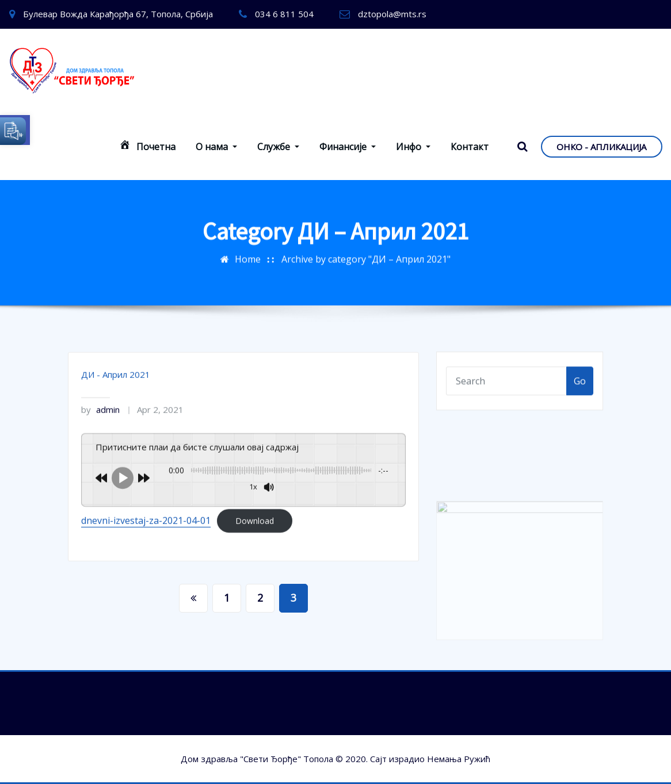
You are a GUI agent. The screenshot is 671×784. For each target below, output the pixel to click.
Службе (278, 146)
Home (248, 254)
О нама (216, 146)
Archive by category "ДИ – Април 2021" (366, 254)
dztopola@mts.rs (392, 14)
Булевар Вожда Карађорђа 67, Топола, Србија (118, 14)
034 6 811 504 (284, 14)
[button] (15, 130)
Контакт (470, 146)
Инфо (413, 146)
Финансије (347, 146)
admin (100, 428)
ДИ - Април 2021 (115, 393)
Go (580, 386)
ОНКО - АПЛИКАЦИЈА (601, 146)
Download (254, 539)
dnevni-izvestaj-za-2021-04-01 (146, 539)
